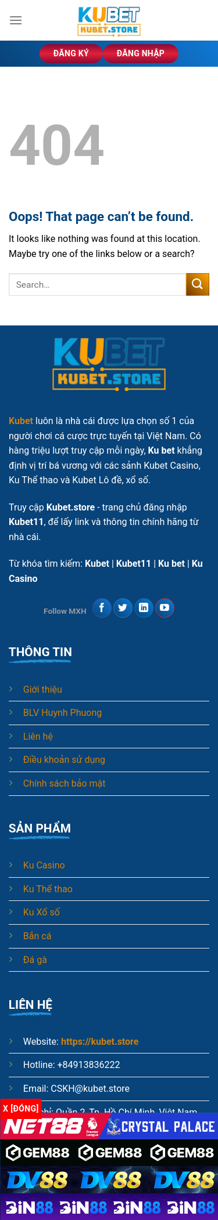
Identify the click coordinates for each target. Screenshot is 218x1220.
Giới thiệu (42, 689)
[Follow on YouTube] (164, 608)
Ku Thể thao (48, 889)
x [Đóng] (21, 1108)
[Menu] (16, 20)
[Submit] (197, 284)
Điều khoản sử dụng (64, 759)
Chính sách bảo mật (64, 783)
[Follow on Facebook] (102, 608)
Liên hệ (38, 736)
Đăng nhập (141, 53)
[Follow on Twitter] (123, 608)
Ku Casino (44, 865)
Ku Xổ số (41, 912)
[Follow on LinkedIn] (143, 608)
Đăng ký (71, 53)
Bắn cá (37, 936)
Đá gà (35, 959)
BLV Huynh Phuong (62, 712)
